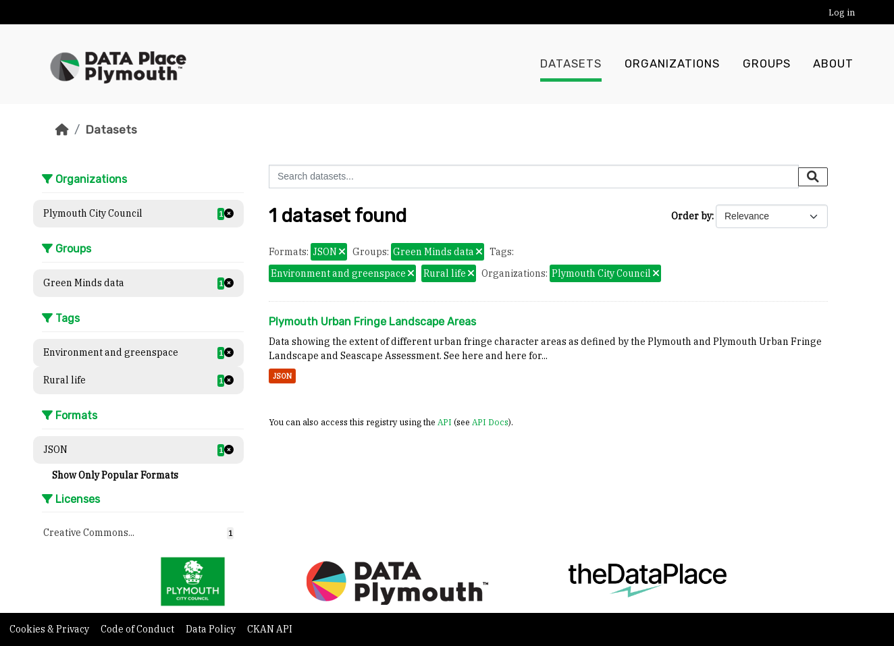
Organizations (672, 64)
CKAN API (269, 629)
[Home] (62, 129)
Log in (842, 12)
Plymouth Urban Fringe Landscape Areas (372, 321)
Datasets (571, 64)
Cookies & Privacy (50, 629)
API (445, 421)
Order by (691, 216)
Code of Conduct (138, 629)
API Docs (490, 421)
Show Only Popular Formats (115, 475)
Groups (767, 64)
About (833, 64)
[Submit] (813, 176)
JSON (282, 376)
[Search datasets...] (534, 176)
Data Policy (212, 629)
